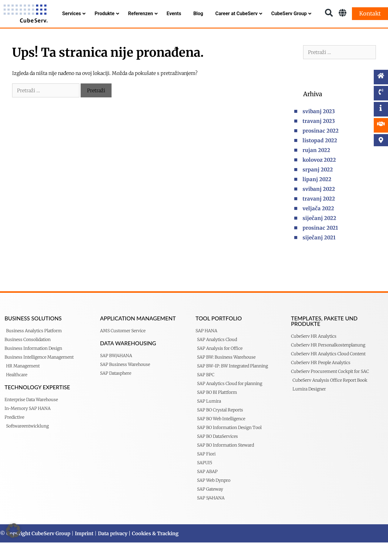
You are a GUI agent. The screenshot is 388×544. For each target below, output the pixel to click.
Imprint (84, 535)
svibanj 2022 (319, 190)
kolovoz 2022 (319, 161)
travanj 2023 (319, 122)
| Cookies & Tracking (153, 535)
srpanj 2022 (318, 171)
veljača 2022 (318, 210)
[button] (13, 530)
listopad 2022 (320, 142)
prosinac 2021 (320, 229)
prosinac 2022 (321, 132)
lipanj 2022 (317, 180)
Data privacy (112, 535)
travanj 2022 (319, 200)
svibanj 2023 (319, 113)
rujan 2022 (316, 151)
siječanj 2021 (319, 239)
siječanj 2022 (319, 219)
